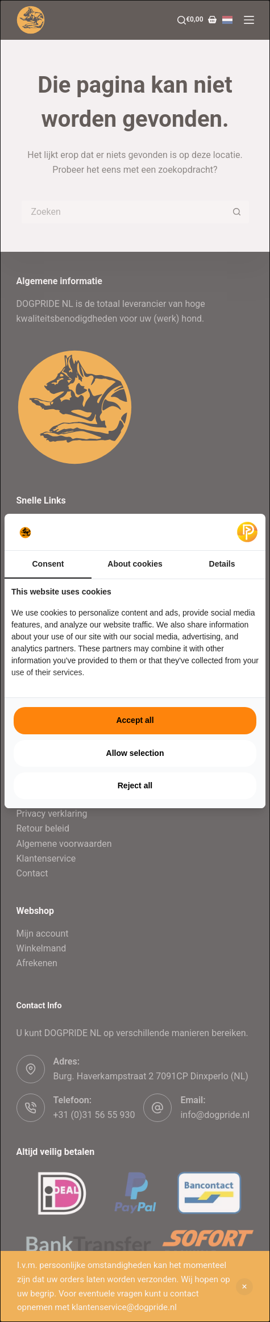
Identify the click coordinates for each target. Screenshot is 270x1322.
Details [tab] (222, 563)
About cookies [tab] (134, 563)
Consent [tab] (48, 563)
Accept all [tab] (134, 720)
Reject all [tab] (135, 785)
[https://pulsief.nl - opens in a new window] (247, 532)
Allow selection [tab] (135, 753)
